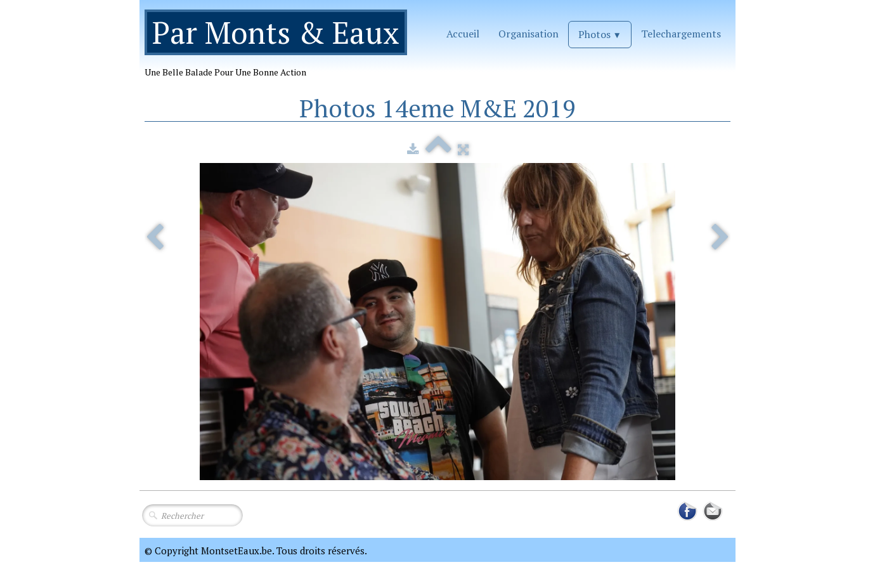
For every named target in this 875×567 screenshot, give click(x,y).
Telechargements (681, 34)
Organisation (528, 34)
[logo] (281, 49)
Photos (599, 34)
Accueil (462, 34)
